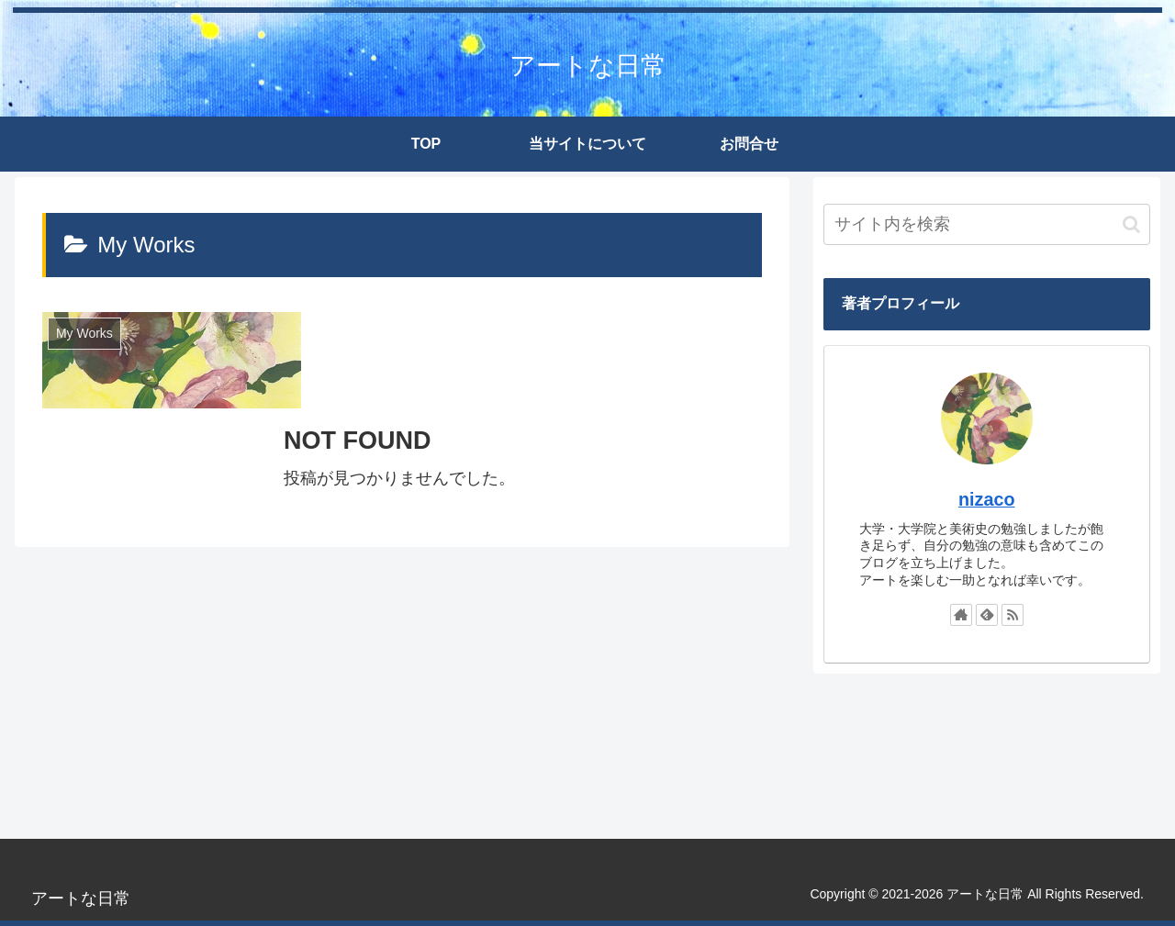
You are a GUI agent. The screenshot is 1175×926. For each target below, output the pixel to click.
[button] (1131, 224)
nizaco (986, 499)
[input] (986, 224)
